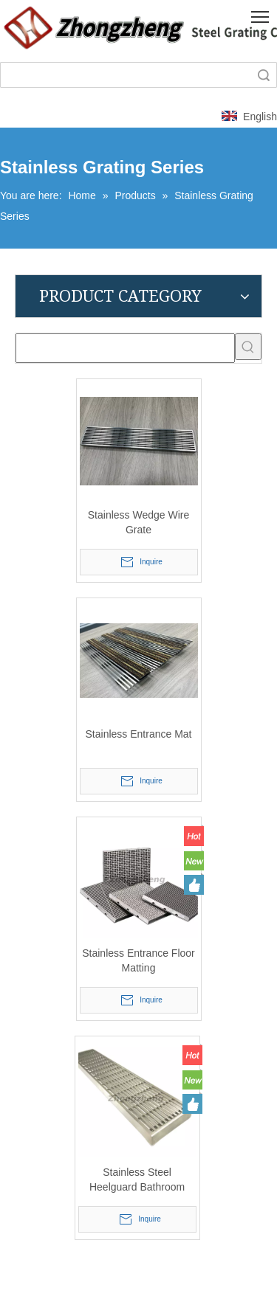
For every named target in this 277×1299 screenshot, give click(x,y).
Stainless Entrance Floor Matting (138, 960)
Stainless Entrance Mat (139, 734)
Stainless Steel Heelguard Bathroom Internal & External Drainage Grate (137, 1180)
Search (263, 75)
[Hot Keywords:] (248, 346)
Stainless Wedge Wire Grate (138, 522)
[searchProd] (125, 348)
